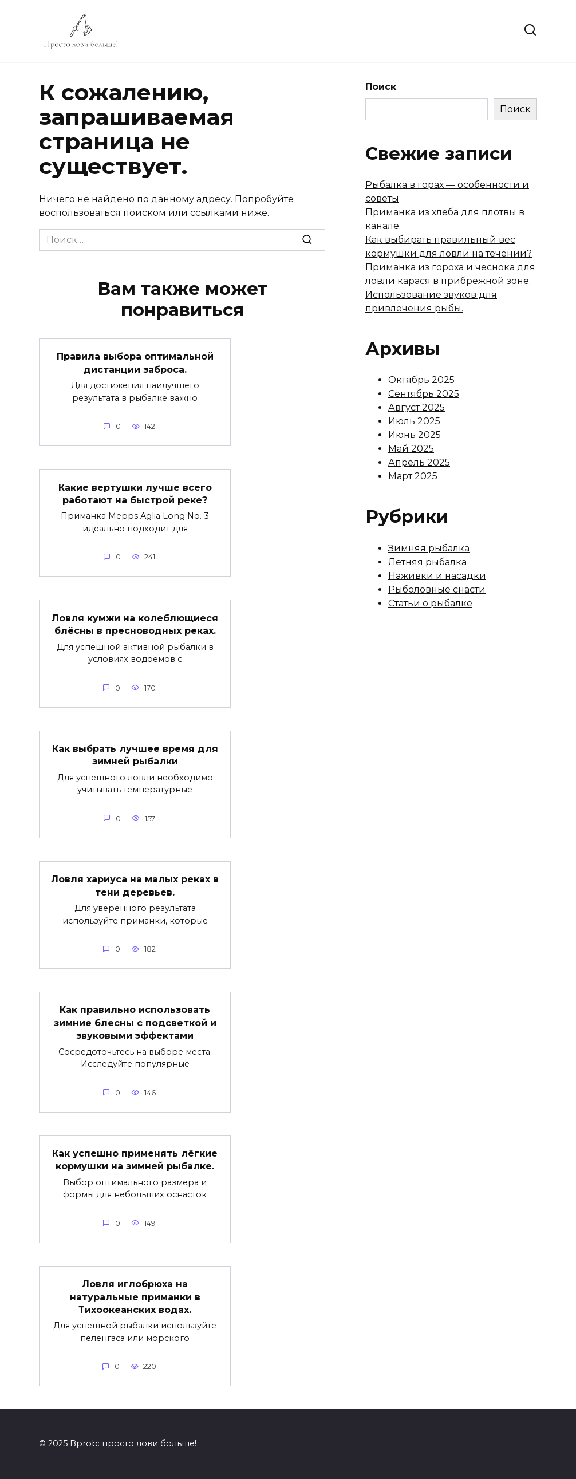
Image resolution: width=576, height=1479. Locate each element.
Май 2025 (411, 448)
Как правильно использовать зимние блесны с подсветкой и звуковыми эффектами (135, 1022)
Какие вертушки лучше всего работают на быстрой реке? (135, 493)
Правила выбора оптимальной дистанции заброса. (135, 362)
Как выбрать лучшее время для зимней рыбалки (135, 755)
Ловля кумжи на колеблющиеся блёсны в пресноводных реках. (135, 624)
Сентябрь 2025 (423, 393)
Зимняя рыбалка (429, 548)
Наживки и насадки (437, 575)
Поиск (380, 86)
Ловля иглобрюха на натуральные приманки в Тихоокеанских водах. (135, 1297)
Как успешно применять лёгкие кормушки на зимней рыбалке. (135, 1160)
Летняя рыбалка (427, 562)
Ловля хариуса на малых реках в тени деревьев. (135, 885)
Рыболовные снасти (437, 589)
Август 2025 (416, 407)
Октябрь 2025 (421, 379)
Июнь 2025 (414, 434)
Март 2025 (412, 476)
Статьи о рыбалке (430, 603)
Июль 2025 (414, 421)
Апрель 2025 (419, 462)
